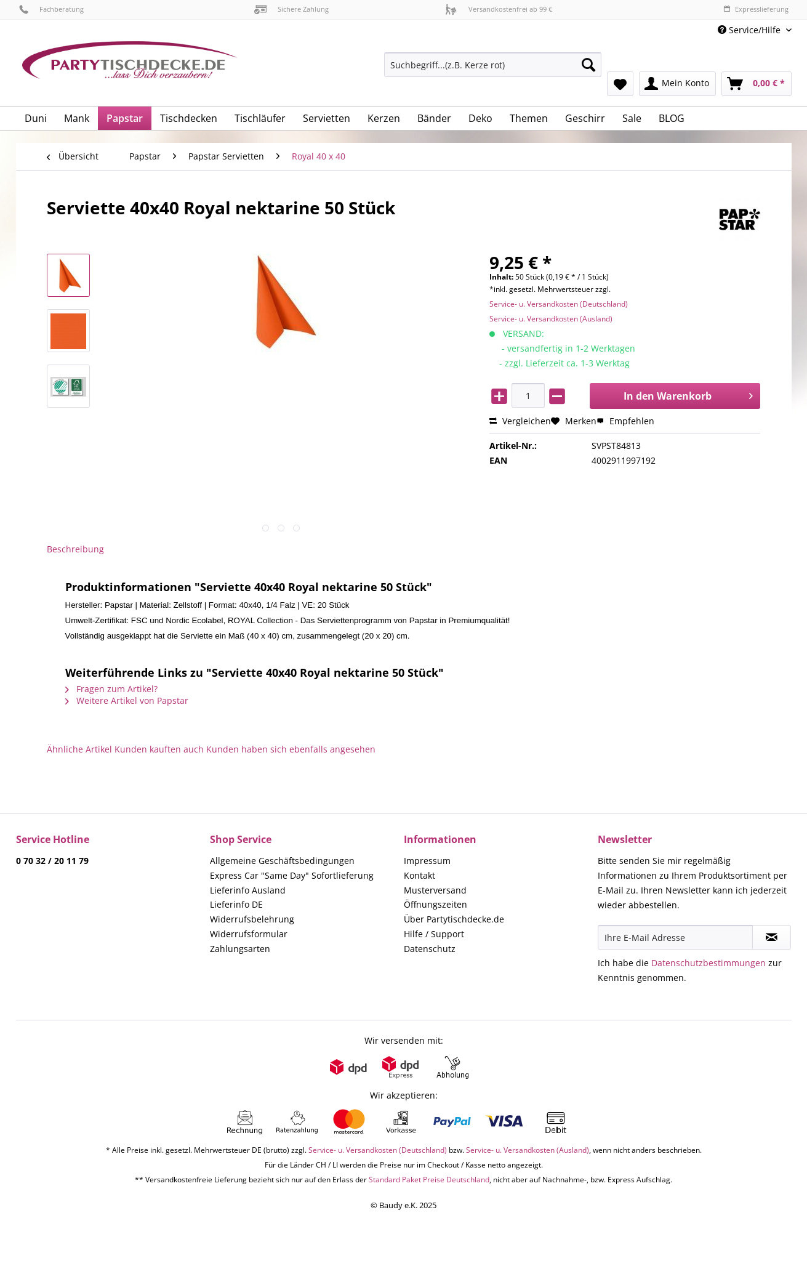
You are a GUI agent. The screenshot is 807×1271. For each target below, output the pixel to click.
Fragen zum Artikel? (111, 689)
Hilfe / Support (434, 934)
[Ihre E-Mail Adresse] (675, 937)
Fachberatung (51, 9)
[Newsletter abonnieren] (771, 937)
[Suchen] (588, 64)
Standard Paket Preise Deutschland (429, 1179)
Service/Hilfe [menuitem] (750, 30)
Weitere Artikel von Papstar (126, 700)
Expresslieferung (756, 9)
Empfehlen (625, 421)
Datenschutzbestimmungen (708, 963)
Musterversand (435, 890)
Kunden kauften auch (159, 749)
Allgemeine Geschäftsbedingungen (282, 860)
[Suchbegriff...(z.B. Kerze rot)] (492, 64)
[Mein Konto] (677, 83)
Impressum (427, 860)
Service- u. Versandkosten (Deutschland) (558, 304)
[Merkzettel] (620, 83)
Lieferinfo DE (236, 904)
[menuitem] (492, 70)
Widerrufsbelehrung (252, 919)
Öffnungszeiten (435, 904)
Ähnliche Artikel (79, 749)
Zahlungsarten (240, 948)
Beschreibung (75, 549)
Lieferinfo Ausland (248, 890)
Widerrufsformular (248, 934)
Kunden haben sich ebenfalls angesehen (290, 749)
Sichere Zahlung (291, 9)
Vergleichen (520, 421)
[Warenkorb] (756, 83)
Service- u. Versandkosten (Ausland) (550, 318)
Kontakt (419, 875)
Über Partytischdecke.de (454, 919)
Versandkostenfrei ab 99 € (498, 9)
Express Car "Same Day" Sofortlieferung (292, 875)
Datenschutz (430, 948)
